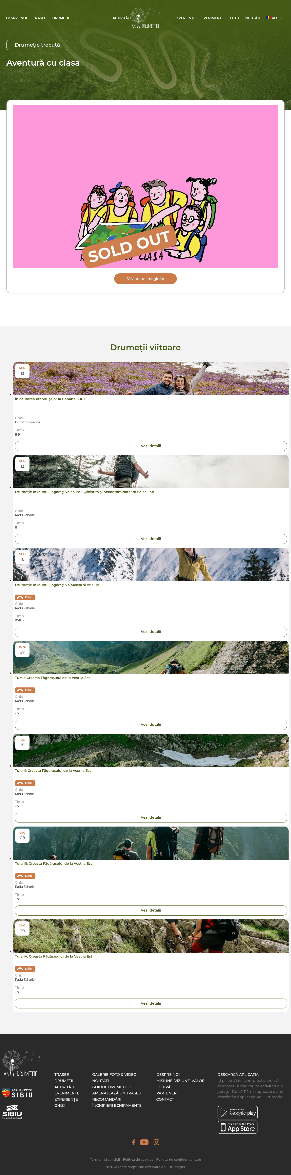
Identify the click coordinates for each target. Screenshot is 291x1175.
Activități (122, 18)
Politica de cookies (138, 1159)
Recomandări (106, 1099)
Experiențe (184, 18)
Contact (165, 1099)
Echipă (163, 1087)
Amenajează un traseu (116, 1093)
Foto (234, 18)
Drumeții (60, 18)
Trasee (39, 18)
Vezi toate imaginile (145, 279)
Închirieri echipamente (116, 1105)
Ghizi (59, 1105)
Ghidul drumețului (113, 1087)
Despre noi (16, 18)
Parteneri (167, 1093)
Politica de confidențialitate (178, 1159)
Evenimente (212, 18)
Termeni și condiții (105, 1159)
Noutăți (252, 18)
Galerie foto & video (114, 1074)
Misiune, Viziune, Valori (181, 1081)
